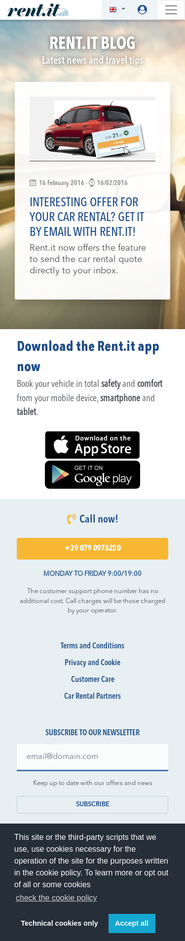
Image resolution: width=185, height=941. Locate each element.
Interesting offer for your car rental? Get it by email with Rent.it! (87, 218)
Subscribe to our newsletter (92, 733)
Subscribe (93, 804)
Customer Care (92, 680)
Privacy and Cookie (92, 663)
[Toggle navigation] (171, 10)
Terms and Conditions (92, 646)
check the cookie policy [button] (56, 898)
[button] (117, 10)
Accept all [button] (131, 923)
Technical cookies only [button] (59, 923)
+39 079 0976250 (92, 549)
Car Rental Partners (92, 697)
